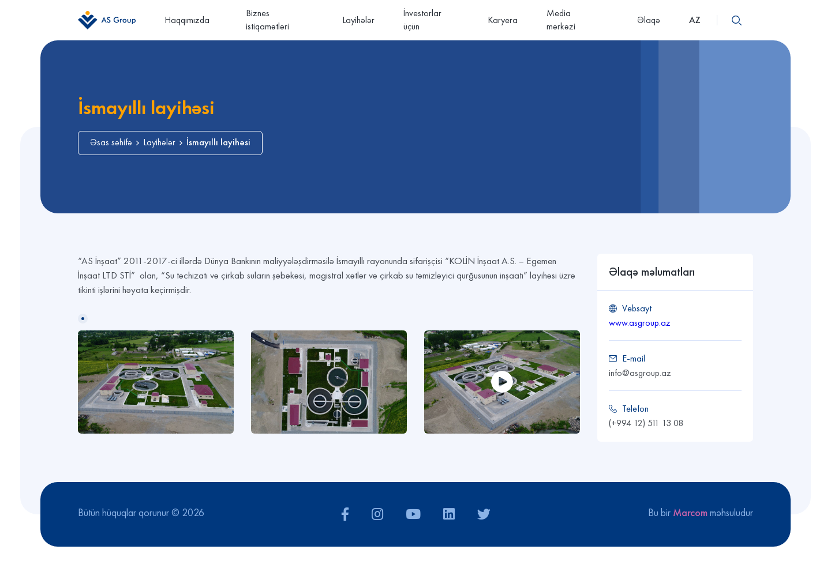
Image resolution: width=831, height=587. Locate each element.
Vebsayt (637, 308)
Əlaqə (648, 20)
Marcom (690, 512)
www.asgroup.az (640, 323)
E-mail (633, 358)
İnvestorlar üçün (422, 19)
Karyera (503, 20)
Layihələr (358, 20)
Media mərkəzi (577, 19)
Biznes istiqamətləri (267, 19)
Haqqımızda (190, 20)
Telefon (635, 408)
